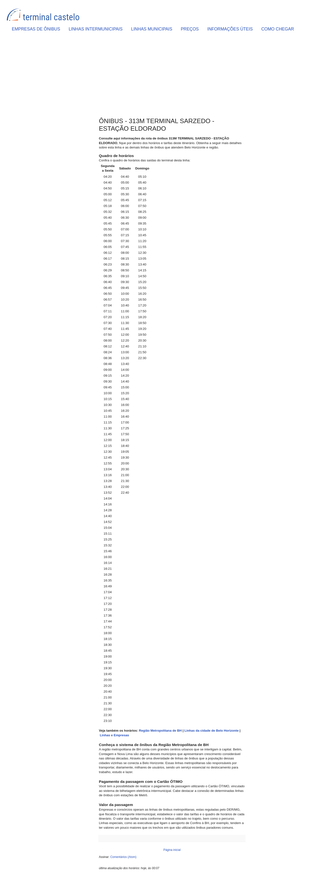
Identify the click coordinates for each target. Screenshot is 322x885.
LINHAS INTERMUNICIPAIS (96, 29)
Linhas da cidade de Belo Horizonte (211, 730)
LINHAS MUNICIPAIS (151, 29)
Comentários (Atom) (123, 857)
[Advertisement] (172, 76)
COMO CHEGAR (277, 29)
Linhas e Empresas (114, 735)
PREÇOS (190, 29)
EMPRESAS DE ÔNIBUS (36, 29)
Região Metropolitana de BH (160, 730)
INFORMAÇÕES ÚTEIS (230, 29)
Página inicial (172, 850)
